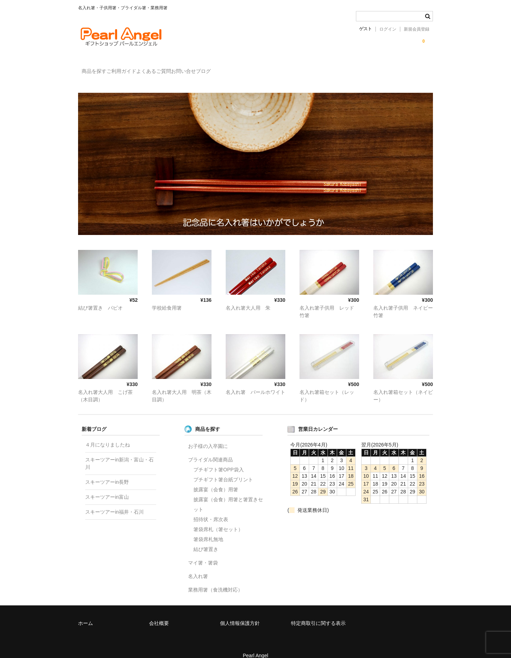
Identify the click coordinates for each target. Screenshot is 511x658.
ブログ (265, 68)
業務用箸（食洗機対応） (215, 579)
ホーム (85, 613)
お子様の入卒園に (208, 436)
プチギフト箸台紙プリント (223, 469)
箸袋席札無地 (208, 529)
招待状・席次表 (210, 509)
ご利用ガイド (140, 68)
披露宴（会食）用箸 (215, 479)
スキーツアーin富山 (107, 487)
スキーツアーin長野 (107, 472)
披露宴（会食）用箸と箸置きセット (228, 494)
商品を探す (98, 68)
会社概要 (159, 613)
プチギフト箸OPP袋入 (218, 459)
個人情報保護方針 (240, 613)
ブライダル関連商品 (210, 449)
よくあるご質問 (186, 68)
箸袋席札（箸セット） (218, 519)
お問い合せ (231, 68)
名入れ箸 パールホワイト (255, 382)
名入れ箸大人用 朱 (248, 297)
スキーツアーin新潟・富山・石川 (119, 453)
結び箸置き (205, 539)
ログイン (387, 29)
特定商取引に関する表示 (318, 613)
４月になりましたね (107, 434)
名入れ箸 (198, 566)
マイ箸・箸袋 (203, 552)
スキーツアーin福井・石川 (114, 501)
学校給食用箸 (167, 297)
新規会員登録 (416, 29)
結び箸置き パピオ (100, 297)
